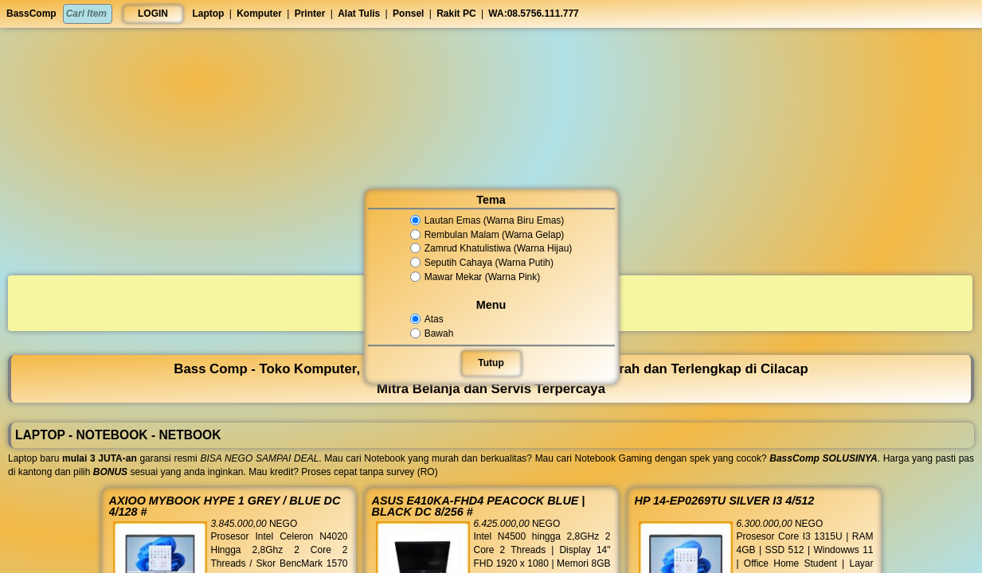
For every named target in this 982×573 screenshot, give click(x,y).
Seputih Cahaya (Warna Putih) (482, 262)
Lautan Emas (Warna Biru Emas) (487, 220)
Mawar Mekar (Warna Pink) (475, 277)
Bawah (433, 333)
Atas (428, 319)
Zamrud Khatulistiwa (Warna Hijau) (490, 249)
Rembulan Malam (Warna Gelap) (487, 234)
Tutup (491, 362)
